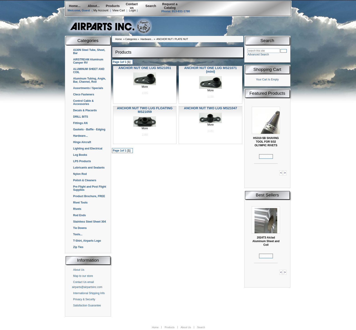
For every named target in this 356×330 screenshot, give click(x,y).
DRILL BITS (80, 116)
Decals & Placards (85, 110)
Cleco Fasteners (83, 94)
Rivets (77, 209)
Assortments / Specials (88, 88)
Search (151, 6)
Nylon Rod (80, 174)
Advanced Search (258, 54)
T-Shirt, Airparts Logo (87, 240)
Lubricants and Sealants (89, 167)
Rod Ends (79, 215)
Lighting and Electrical (87, 148)
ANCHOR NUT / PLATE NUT (172, 39)
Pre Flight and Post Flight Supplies (89, 188)
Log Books (80, 154)
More (145, 86)
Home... (74, 6)
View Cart (118, 10)
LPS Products (82, 161)
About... (94, 6)
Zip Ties (78, 247)
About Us (78, 269)
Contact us (132, 6)
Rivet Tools (80, 202)
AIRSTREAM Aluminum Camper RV (88, 61)
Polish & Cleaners (84, 180)
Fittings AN (80, 123)
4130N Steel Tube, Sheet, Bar (89, 51)
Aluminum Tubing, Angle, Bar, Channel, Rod (89, 80)
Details (266, 156)
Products (113, 6)
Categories (131, 39)
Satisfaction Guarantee (87, 305)
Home (118, 39)
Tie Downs (80, 228)
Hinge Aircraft (82, 142)
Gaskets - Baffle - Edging (89, 129)
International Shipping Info (89, 293)
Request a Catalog (169, 6)
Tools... (77, 234)
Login (132, 10)
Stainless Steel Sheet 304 (89, 221)
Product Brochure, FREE (89, 196)
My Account (100, 10)
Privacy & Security (84, 299)
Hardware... (80, 135)
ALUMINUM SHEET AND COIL (88, 70)
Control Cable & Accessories (83, 102)
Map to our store (83, 276)
